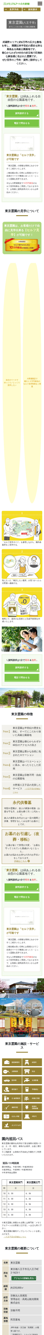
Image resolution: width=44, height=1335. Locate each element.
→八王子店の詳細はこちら (15, 1237)
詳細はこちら (20, 861)
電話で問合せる (22, 123)
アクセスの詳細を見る (24, 1278)
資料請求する (22, 113)
